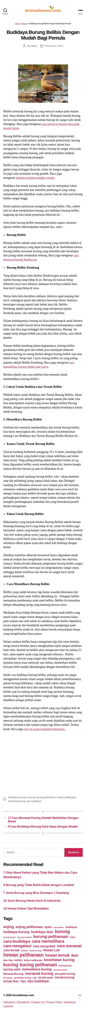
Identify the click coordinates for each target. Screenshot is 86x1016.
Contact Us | (38, 1002)
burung (31, 797)
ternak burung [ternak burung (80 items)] (64, 977)
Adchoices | (10, 1002)
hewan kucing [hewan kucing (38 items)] (35, 950)
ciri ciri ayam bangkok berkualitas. (44, 729)
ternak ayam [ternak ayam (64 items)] (45, 977)
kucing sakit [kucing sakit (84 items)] (11, 969)
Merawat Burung (17, 801)
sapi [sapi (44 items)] (35, 977)
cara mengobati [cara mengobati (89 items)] (44, 946)
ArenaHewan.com (23, 995)
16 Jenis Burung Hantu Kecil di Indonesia (31, 900)
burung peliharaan (46, 797)
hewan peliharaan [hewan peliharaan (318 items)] (23, 955)
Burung (24, 24)
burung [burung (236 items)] (62, 931)
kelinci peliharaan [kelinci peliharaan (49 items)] (33, 960)
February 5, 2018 (54, 45)
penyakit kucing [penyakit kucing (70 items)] (65, 973)
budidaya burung (17, 797)
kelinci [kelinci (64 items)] (18, 960)
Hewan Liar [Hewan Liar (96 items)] (51, 950)
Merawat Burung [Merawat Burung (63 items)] (13, 973)
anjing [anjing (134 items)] (8, 927)
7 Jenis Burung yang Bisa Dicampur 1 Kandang (36, 892)
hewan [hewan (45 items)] (24, 950)
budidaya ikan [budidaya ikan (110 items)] (42, 932)
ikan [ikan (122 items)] (74, 955)
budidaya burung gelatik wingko (35, 177)
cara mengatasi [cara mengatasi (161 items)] (17, 946)
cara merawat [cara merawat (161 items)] (69, 946)
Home (17, 24)
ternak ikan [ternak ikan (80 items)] (10, 981)
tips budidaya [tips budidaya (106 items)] (38, 981)
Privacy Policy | (55, 1002)
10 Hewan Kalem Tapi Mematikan (26, 908)
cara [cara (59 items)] (72, 937)
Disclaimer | (24, 1002)
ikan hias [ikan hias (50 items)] (8, 960)
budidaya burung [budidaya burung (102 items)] (16, 932)
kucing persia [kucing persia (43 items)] (65, 965)
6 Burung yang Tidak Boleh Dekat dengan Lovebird (38, 885)
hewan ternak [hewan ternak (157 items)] (57, 955)
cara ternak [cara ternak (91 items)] (11, 950)
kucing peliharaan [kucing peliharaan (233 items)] (38, 964)
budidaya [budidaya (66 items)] (71, 927)
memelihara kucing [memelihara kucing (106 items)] (37, 969)
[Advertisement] (43, 763)
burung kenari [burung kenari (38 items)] (9, 937)
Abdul (34, 45)
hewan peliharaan (66, 797)
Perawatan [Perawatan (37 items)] (7, 978)
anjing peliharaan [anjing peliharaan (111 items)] (29, 927)
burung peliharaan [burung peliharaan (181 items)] (50, 936)
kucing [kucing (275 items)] (10, 964)
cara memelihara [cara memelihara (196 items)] (48, 941)
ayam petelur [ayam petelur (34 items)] (58, 927)
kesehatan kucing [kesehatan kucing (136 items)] (59, 960)
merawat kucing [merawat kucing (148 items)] (39, 973)
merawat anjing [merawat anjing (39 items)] (60, 970)
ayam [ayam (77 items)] (48, 927)
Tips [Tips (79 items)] (23, 981)
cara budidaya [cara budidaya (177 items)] (16, 941)
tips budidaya (34, 801)
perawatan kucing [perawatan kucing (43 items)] (22, 978)
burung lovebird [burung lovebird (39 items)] (24, 937)
